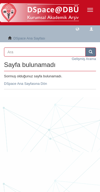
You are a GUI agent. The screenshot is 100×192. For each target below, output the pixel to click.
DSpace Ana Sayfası (29, 38)
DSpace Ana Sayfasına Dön (25, 84)
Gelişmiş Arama (84, 59)
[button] (77, 28)
